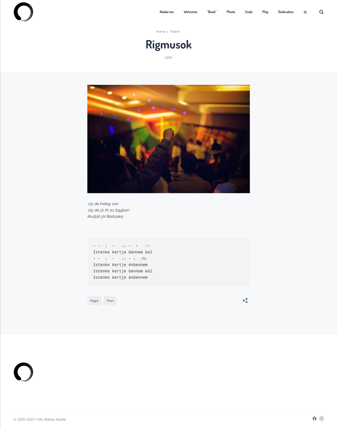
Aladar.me (167, 11)
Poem (110, 300)
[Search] (321, 12)
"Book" (212, 11)
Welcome (190, 11)
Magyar (94, 300)
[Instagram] (320, 419)
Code (249, 11)
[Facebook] (313, 419)
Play (265, 11)
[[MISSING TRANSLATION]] (245, 301)
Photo (231, 11)
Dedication (286, 11)
